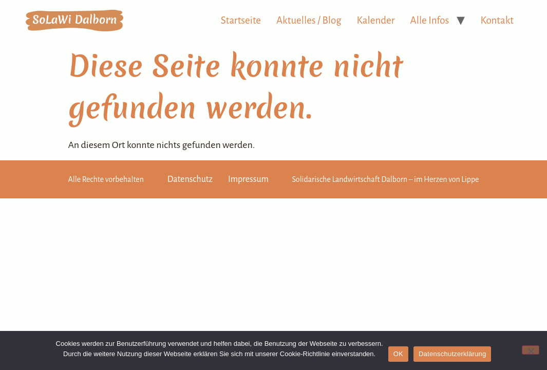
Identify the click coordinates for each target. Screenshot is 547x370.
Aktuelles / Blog (309, 20)
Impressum (248, 179)
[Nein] (530, 350)
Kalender (376, 20)
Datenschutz (190, 179)
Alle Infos (429, 20)
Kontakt (497, 20)
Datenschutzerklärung (452, 354)
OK (398, 354)
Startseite (241, 20)
